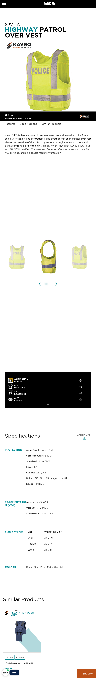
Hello (14, 672)
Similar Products (52, 124)
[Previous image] (39, 284)
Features (10, 124)
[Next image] (56, 284)
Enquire (87, 673)
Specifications (28, 124)
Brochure (83, 436)
